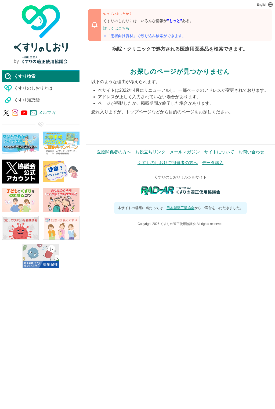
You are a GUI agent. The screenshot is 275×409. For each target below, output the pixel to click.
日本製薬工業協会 (180, 208)
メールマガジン (185, 152)
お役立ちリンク (150, 152)
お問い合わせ (251, 152)
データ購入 (212, 162)
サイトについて (219, 152)
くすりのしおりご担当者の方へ (168, 162)
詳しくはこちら (116, 28)
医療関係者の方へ (114, 152)
